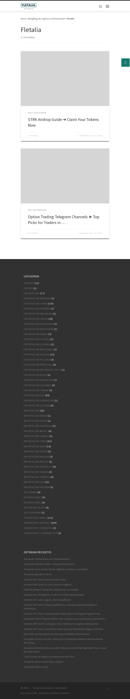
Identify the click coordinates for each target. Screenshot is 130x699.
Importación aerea (35, 420)
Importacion (31, 410)
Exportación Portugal (38, 364)
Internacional (32, 497)
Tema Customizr (62, 693)
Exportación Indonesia (38, 313)
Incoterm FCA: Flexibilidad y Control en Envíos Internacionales (54, 594)
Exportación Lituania (37, 344)
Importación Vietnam (36, 487)
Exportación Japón (36, 318)
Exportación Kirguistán (38, 329)
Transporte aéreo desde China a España (43, 661)
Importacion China (35, 441)
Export (28, 288)
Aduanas (29, 283)
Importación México (36, 461)
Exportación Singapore (38, 380)
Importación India (35, 446)
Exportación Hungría (37, 308)
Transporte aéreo (35, 517)
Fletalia (34, 136)
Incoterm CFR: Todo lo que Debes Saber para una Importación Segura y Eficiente (63, 629)
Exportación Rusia (35, 375)
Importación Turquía (37, 477)
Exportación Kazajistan (38, 323)
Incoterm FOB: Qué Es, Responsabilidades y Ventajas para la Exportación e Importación (60, 606)
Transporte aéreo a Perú (36, 666)
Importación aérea (35, 415)
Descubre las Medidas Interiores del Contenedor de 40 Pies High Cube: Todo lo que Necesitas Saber (65, 650)
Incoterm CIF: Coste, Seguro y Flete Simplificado (47, 599)
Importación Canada (36, 436)
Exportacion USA (34, 395)
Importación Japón (35, 451)
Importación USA (34, 482)
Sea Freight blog (34, 507)
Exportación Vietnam (37, 405)
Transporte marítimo (37, 522)
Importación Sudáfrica (38, 466)
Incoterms (30, 492)
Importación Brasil (36, 431)
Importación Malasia (36, 456)
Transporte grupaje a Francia (38, 574)
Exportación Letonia (37, 339)
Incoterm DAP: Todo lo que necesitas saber (45, 579)
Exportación (32, 293)
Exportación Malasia (36, 354)
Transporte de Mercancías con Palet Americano (47, 559)
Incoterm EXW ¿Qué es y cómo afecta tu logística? (48, 584)
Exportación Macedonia (38, 349)
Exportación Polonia (37, 359)
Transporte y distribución (40, 533)
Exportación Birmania (37, 298)
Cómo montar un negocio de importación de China (49, 656)
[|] (28, 5)
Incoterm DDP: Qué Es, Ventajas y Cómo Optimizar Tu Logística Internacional (61, 623)
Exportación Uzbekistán (39, 400)
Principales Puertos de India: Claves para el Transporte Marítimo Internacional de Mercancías (63, 641)
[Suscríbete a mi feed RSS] (107, 689)
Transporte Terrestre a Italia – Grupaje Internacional (49, 564)
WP (35, 693)
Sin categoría (32, 512)
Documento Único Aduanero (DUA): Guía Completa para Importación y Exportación (64, 618)
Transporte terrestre (38, 528)
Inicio (23, 18)
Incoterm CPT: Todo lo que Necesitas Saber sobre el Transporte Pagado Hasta (62, 613)
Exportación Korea (36, 334)
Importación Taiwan (36, 472)
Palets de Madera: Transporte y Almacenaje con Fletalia (51, 589)
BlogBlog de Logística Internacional (46, 18)
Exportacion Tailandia (37, 385)
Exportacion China (35, 303)
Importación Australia (38, 425)
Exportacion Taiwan (36, 390)
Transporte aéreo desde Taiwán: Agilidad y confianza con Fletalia (56, 569)
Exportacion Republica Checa (42, 369)
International (32, 502)
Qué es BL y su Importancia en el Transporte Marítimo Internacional (56, 634)
